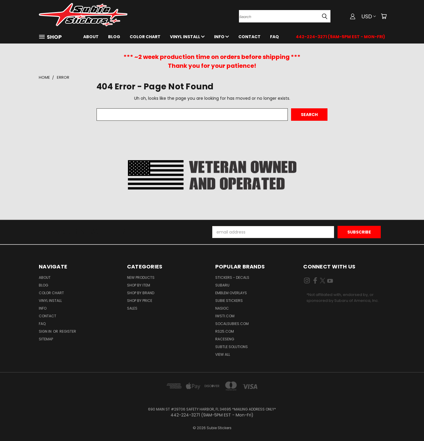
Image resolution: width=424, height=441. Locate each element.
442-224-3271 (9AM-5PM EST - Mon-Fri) (340, 37)
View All (222, 354)
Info (221, 37)
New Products (141, 277)
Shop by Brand (140, 292)
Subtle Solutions (231, 346)
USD (369, 16)
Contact (249, 37)
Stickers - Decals (232, 277)
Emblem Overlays (231, 292)
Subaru (222, 285)
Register (68, 331)
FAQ (274, 37)
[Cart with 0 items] (384, 16)
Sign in (45, 331)
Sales (132, 308)
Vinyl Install (187, 37)
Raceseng (224, 339)
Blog (114, 37)
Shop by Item (138, 285)
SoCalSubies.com (232, 323)
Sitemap (46, 339)
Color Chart (145, 37)
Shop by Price (139, 300)
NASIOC (222, 308)
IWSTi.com (225, 315)
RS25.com (224, 331)
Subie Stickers (229, 300)
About (91, 37)
